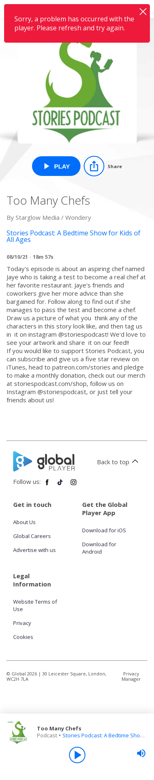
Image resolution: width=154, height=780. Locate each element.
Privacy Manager (131, 676)
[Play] (77, 755)
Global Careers (32, 536)
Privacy (22, 623)
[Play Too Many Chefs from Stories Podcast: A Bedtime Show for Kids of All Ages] (56, 166)
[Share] (103, 166)
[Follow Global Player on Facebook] (47, 485)
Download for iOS (104, 530)
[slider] (141, 753)
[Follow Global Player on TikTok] (60, 485)
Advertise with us (34, 550)
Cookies (23, 637)
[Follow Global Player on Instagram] (73, 485)
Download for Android (99, 548)
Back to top (119, 461)
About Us (24, 522)
